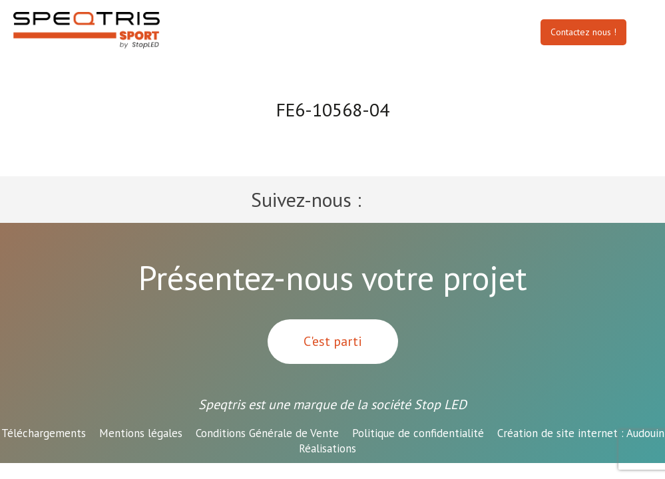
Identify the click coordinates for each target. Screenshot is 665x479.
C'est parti (333, 341)
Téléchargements (43, 433)
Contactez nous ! (583, 32)
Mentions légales (140, 433)
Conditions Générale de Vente (267, 433)
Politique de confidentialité (418, 433)
